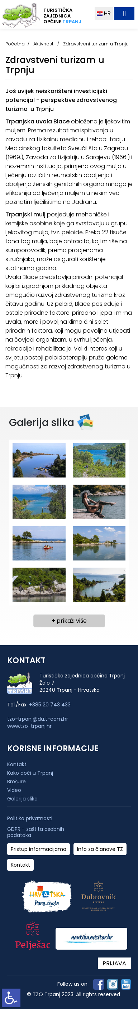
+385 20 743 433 (50, 704)
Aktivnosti (43, 43)
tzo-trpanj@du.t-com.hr (37, 719)
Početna (15, 43)
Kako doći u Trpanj (30, 773)
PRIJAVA (114, 963)
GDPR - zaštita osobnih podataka (35, 832)
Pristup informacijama (38, 849)
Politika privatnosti (29, 818)
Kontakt (17, 764)
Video (14, 790)
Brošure (16, 781)
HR (104, 13)
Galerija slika (22, 798)
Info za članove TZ (100, 849)
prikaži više (69, 621)
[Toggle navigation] (124, 13)
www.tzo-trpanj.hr (29, 726)
